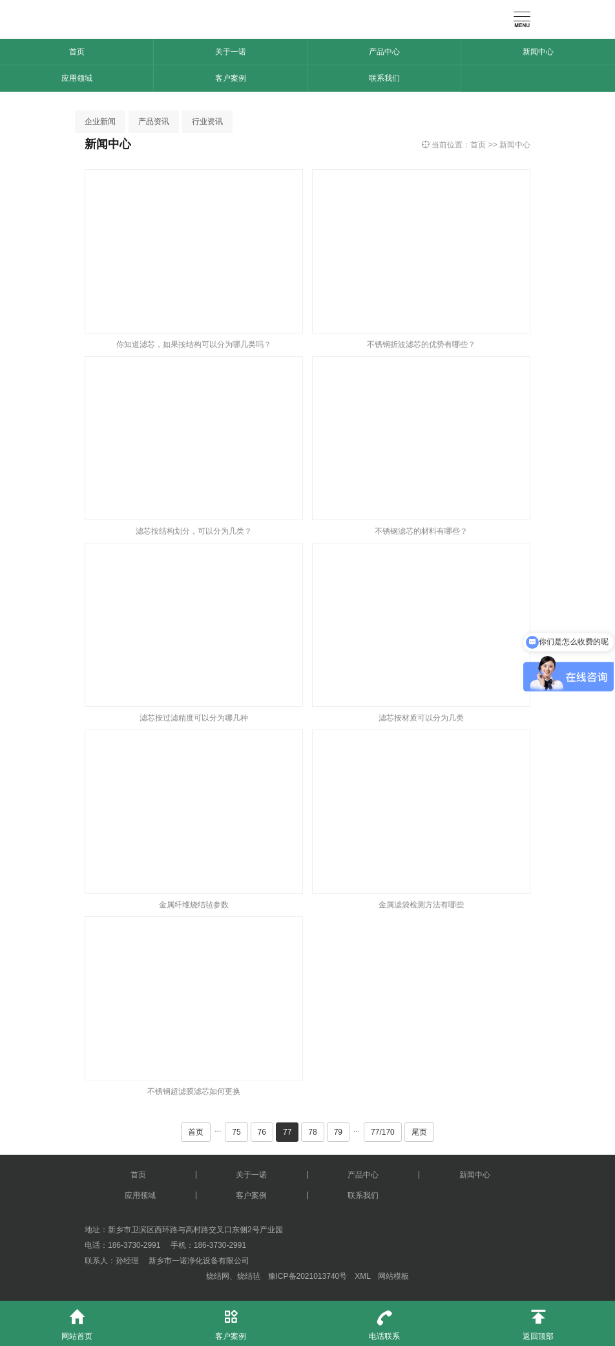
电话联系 (384, 1321)
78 (312, 1132)
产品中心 (384, 51)
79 (338, 1132)
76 (262, 1132)
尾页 (419, 1132)
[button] (15, 95)
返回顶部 (538, 1321)
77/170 (383, 1132)
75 (236, 1132)
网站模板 (393, 1276)
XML (362, 1276)
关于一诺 (230, 51)
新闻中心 (538, 51)
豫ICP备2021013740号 (308, 1276)
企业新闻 (100, 121)
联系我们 (384, 78)
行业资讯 (207, 121)
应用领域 (76, 78)
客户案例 (230, 78)
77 (287, 1132)
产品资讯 (153, 121)
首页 (77, 51)
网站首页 (77, 1321)
